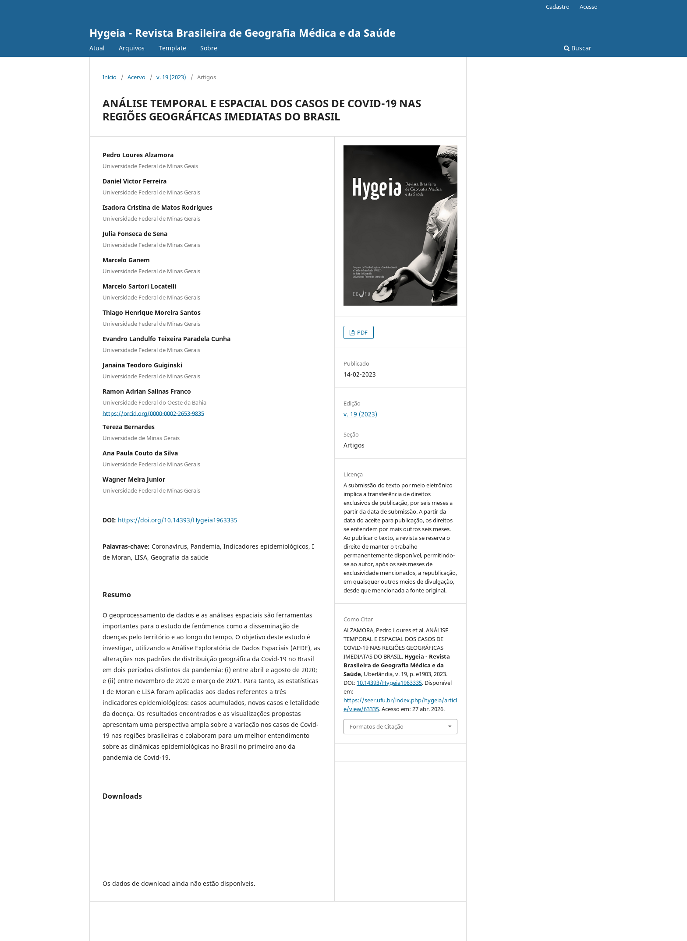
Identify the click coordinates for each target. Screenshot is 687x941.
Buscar (577, 48)
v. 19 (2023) (171, 77)
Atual (97, 48)
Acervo (136, 77)
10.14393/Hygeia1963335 (389, 683)
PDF (362, 332)
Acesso (589, 7)
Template (172, 48)
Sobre (208, 48)
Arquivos (132, 48)
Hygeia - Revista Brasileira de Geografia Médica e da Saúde (242, 32)
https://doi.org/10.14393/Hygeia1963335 (177, 520)
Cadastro (558, 7)
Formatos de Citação (377, 726)
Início (110, 77)
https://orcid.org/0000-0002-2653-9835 (153, 413)
